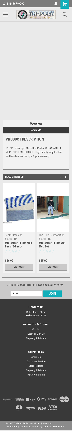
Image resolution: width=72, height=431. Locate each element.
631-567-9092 (13, 3)
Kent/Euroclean (13, 235)
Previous (60, 176)
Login (30, 334)
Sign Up (41, 334)
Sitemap (46, 423)
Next (66, 176)
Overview (36, 123)
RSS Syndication (36, 374)
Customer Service (36, 361)
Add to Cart (19, 267)
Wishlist (36, 329)
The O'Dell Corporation (52, 235)
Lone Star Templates (53, 426)
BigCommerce (23, 426)
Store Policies (36, 366)
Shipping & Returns (36, 338)
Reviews (36, 130)
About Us (36, 357)
